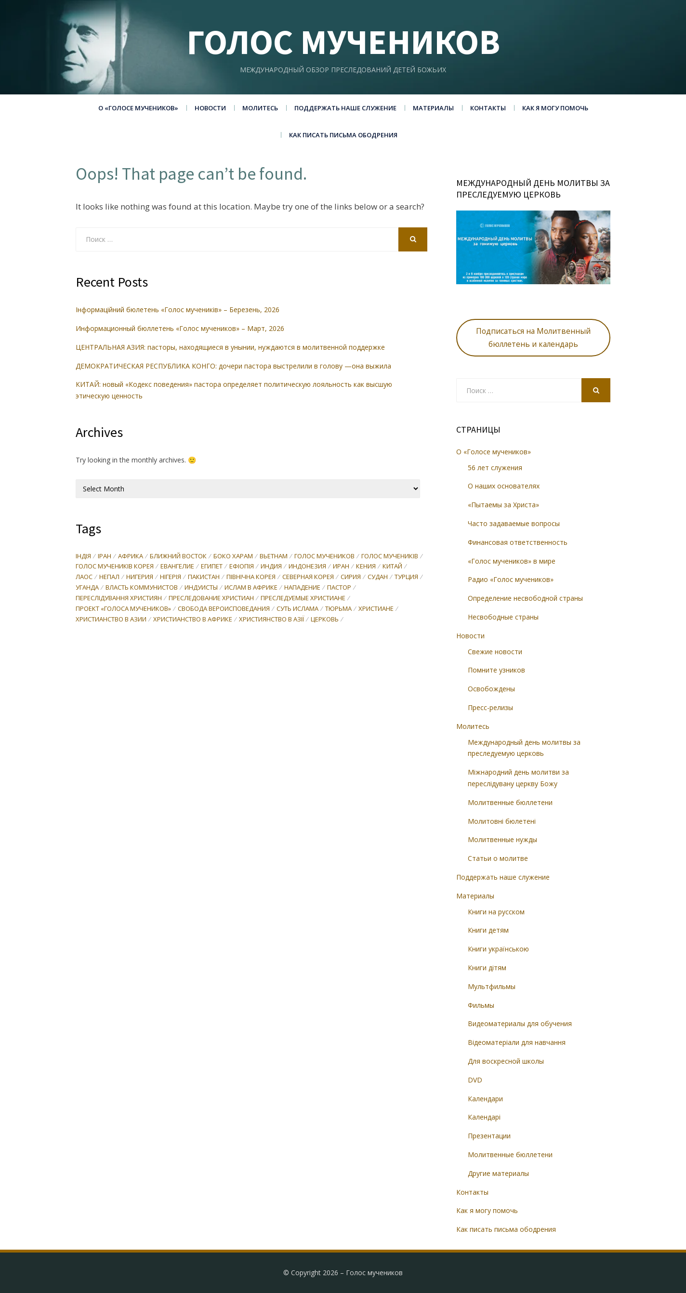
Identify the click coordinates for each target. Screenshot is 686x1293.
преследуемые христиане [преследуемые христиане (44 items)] (303, 598)
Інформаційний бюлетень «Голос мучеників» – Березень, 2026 (177, 309)
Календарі (484, 1116)
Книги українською (498, 948)
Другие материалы (498, 1173)
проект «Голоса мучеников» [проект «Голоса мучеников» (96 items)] (123, 609)
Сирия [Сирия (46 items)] (351, 577)
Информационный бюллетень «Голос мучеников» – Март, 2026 (180, 328)
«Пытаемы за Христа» (503, 504)
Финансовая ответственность (517, 542)
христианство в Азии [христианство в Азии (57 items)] (111, 620)
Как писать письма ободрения (343, 135)
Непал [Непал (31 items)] (109, 577)
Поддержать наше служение (345, 108)
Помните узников (496, 669)
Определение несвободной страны (525, 598)
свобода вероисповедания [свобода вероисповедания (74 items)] (224, 609)
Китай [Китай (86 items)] (392, 567)
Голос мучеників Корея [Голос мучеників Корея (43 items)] (115, 567)
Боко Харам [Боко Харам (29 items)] (233, 556)
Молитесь (260, 108)
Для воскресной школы (506, 1061)
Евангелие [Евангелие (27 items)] (177, 567)
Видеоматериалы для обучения (520, 1023)
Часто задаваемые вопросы (514, 523)
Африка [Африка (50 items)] (130, 556)
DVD (475, 1079)
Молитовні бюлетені (502, 821)
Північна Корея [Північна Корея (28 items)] (251, 577)
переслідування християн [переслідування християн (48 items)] (119, 598)
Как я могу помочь (555, 108)
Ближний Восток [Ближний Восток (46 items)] (178, 556)
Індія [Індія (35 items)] (83, 556)
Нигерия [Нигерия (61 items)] (139, 577)
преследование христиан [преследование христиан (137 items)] (211, 598)
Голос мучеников (343, 42)
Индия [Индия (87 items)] (271, 567)
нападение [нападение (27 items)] (302, 588)
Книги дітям (487, 967)
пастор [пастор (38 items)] (339, 588)
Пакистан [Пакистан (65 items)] (204, 577)
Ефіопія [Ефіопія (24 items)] (241, 567)
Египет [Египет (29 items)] (212, 567)
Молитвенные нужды (502, 839)
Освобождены (491, 688)
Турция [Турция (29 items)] (406, 577)
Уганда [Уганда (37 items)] (87, 588)
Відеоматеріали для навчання (517, 1042)
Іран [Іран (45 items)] (104, 556)
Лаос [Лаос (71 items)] (84, 577)
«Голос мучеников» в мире (511, 561)
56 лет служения (495, 467)
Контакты (488, 108)
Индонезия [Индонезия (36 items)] (307, 567)
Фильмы (481, 1005)
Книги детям (488, 930)
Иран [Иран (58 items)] (341, 567)
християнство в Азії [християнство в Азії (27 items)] (271, 620)
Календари (485, 1098)
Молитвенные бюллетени (510, 802)
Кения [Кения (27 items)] (366, 567)
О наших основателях (504, 485)
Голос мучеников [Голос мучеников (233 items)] (324, 556)
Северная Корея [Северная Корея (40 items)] (308, 577)
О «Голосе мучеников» (138, 108)
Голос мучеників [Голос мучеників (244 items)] (389, 556)
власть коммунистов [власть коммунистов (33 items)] (142, 588)
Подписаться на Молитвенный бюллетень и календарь (533, 337)
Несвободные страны (503, 616)
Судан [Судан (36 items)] (378, 577)
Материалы (433, 108)
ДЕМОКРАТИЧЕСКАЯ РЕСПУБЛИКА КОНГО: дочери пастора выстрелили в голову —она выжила (234, 365)
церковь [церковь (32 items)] (325, 620)
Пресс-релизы (490, 707)
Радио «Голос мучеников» (511, 579)
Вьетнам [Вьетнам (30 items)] (274, 556)
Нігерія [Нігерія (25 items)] (170, 577)
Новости (210, 108)
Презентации (489, 1135)
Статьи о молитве (498, 858)
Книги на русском (496, 911)
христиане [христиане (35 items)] (376, 609)
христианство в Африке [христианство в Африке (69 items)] (192, 620)
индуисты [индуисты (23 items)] (201, 588)
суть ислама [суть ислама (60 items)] (297, 609)
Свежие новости (495, 651)
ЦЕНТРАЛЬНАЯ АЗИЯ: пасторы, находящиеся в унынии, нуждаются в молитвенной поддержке (231, 347)
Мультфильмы (491, 986)
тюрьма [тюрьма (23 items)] (338, 609)
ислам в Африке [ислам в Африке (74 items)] (250, 588)
